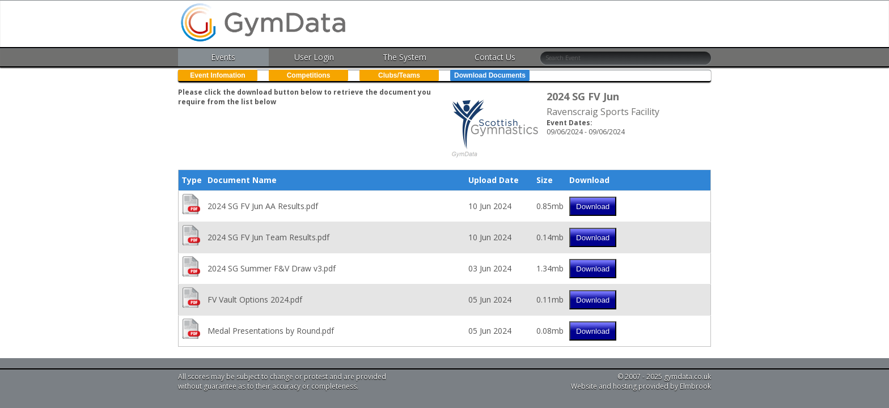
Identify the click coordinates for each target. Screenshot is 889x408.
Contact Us (495, 57)
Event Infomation (217, 75)
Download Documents (490, 75)
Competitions (309, 75)
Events (223, 57)
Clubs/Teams (399, 75)
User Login (314, 57)
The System (404, 57)
